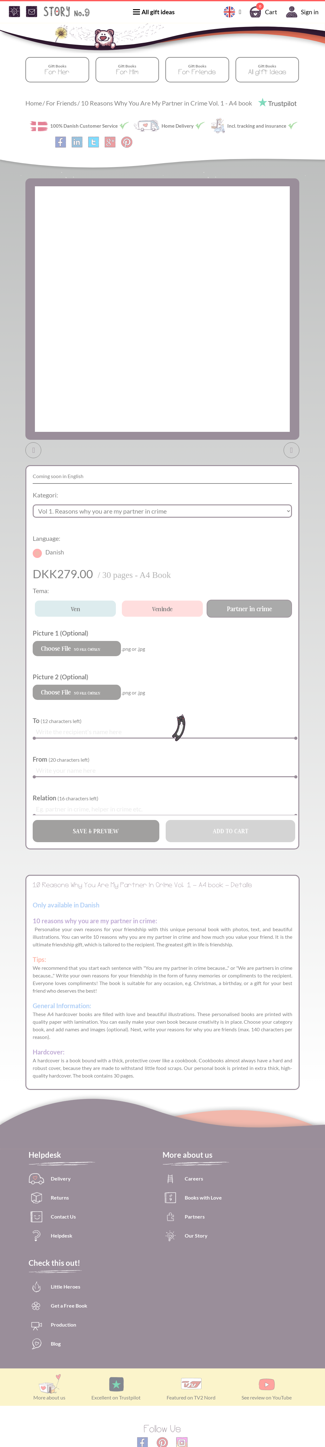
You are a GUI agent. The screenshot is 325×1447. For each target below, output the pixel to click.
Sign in (301, 11)
